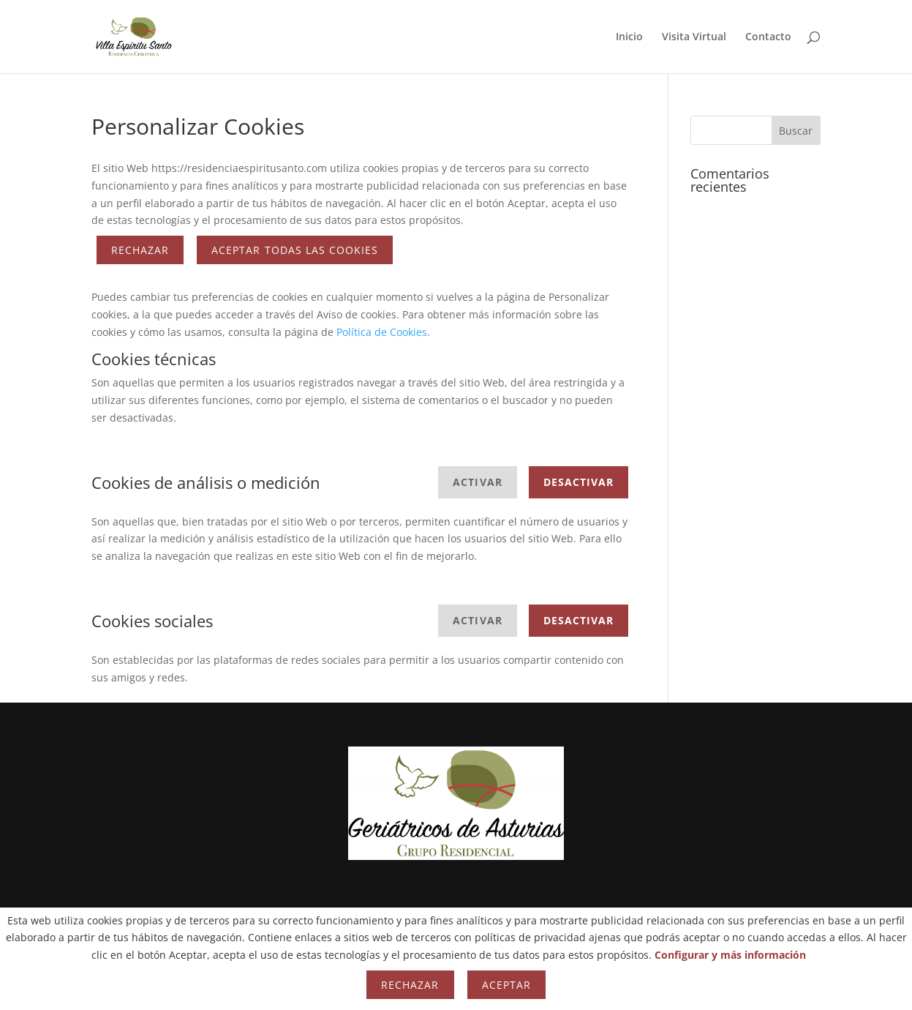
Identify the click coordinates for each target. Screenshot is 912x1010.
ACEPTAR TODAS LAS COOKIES (294, 250)
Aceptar (506, 985)
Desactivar (578, 482)
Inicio (629, 37)
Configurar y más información (730, 955)
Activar (477, 482)
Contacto (768, 37)
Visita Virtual (694, 37)
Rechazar (140, 250)
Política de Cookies (381, 332)
